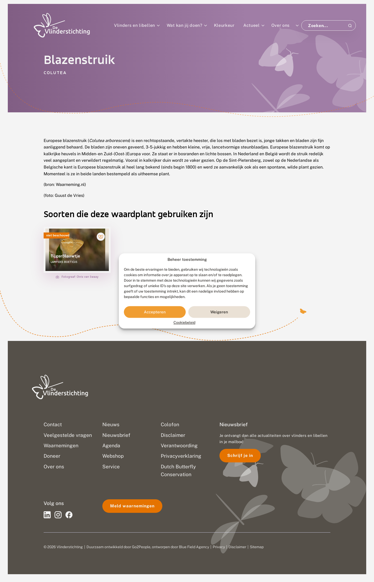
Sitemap (257, 547)
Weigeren (219, 312)
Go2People (141, 547)
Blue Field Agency (194, 547)
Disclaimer (237, 547)
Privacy (219, 547)
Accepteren (155, 312)
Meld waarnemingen (132, 505)
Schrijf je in (240, 455)
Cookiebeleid (184, 323)
